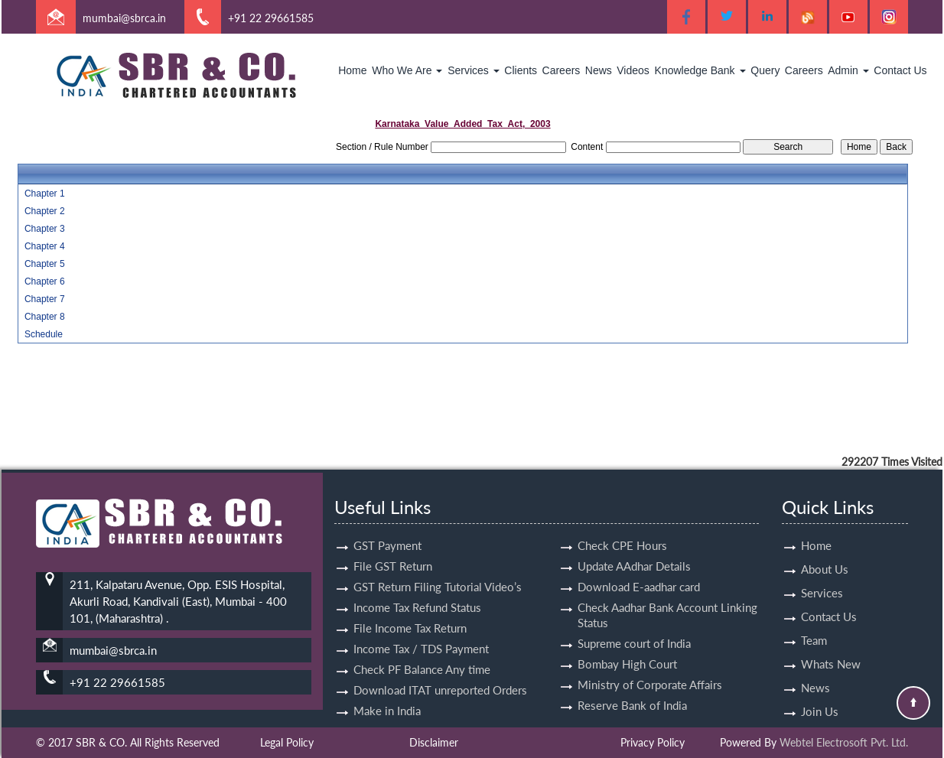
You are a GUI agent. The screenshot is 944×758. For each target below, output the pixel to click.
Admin (848, 70)
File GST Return (392, 552)
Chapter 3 (44, 228)
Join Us (819, 697)
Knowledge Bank (700, 70)
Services (474, 70)
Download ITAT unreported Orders (440, 676)
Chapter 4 (44, 246)
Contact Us (900, 70)
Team (814, 626)
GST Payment (387, 531)
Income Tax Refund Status (417, 593)
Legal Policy (287, 742)
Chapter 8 (44, 316)
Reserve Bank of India (632, 691)
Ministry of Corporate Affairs (650, 671)
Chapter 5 (44, 264)
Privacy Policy (652, 742)
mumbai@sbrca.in (124, 17)
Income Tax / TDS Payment (421, 635)
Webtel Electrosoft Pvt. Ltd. (844, 742)
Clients (520, 70)
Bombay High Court (627, 650)
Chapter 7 (44, 299)
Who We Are (407, 70)
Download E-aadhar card (639, 573)
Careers (561, 70)
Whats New (831, 650)
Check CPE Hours (622, 531)
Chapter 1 (44, 193)
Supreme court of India (634, 629)
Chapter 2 (44, 211)
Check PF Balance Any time (421, 655)
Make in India (387, 697)
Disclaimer (433, 742)
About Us (824, 555)
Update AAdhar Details (634, 552)
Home (352, 70)
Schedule (43, 334)
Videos (633, 70)
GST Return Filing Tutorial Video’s (437, 573)
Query (765, 70)
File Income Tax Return (410, 614)
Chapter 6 (44, 281)
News (598, 70)
